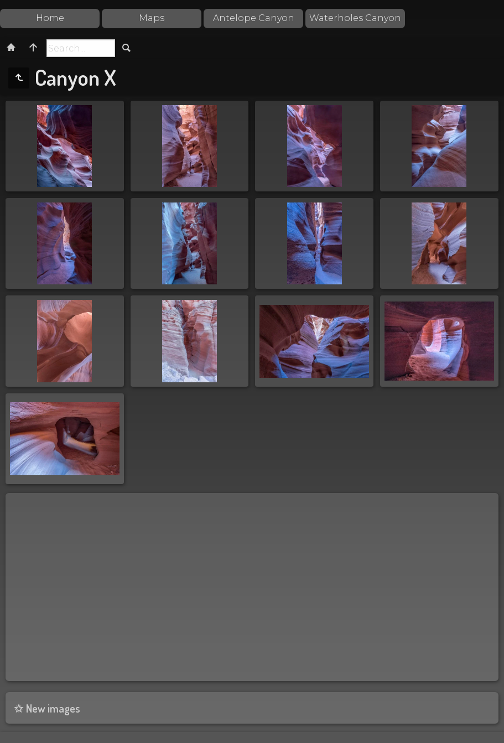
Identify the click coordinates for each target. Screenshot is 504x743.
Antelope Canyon (253, 18)
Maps (151, 18)
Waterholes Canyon (355, 18)
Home (50, 18)
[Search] (80, 48)
